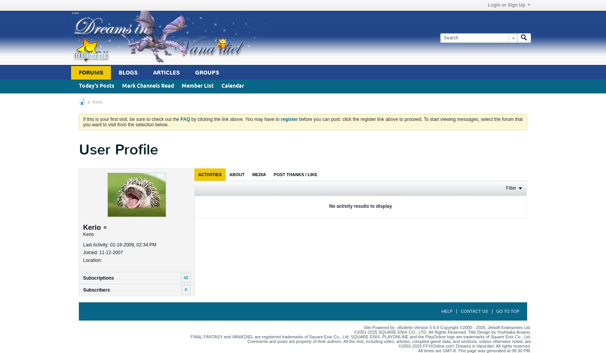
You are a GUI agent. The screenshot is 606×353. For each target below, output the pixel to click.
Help (447, 311)
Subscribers (96, 290)
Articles (166, 72)
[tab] (210, 174)
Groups (207, 72)
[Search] (478, 38)
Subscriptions (98, 278)
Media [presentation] (259, 174)
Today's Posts (96, 86)
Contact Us (474, 311)
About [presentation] (237, 174)
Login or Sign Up (509, 5)
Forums (91, 72)
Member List (198, 86)
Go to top (507, 311)
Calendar (232, 86)
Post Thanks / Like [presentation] (295, 174)
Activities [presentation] (210, 174)
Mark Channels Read (148, 86)
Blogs (128, 72)
